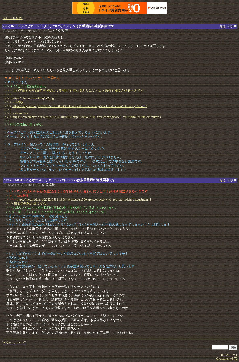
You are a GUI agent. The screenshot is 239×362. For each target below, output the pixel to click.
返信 (222, 26)
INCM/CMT (229, 355)
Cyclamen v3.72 (226, 358)
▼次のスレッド (14, 342)
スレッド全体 (12, 18)
